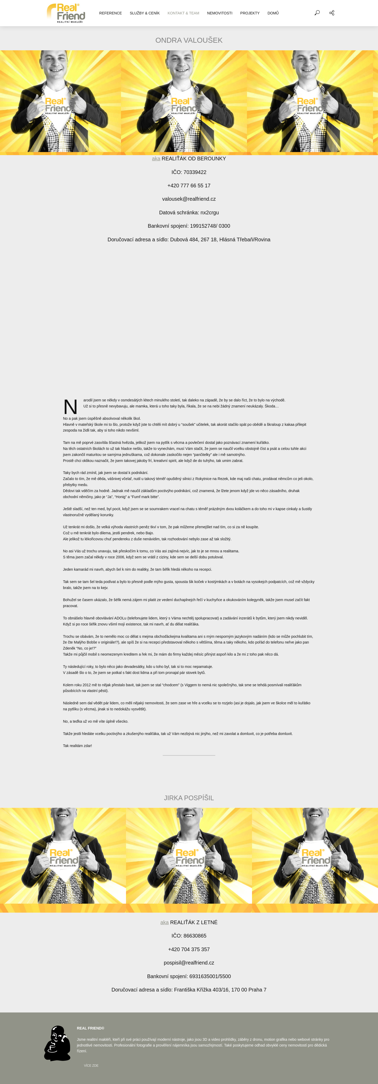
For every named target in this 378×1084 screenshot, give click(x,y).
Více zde (91, 1065)
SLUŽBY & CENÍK (145, 13)
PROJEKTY (250, 13)
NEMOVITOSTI (219, 13)
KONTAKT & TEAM (184, 13)
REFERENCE (110, 13)
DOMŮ (273, 13)
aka (156, 158)
